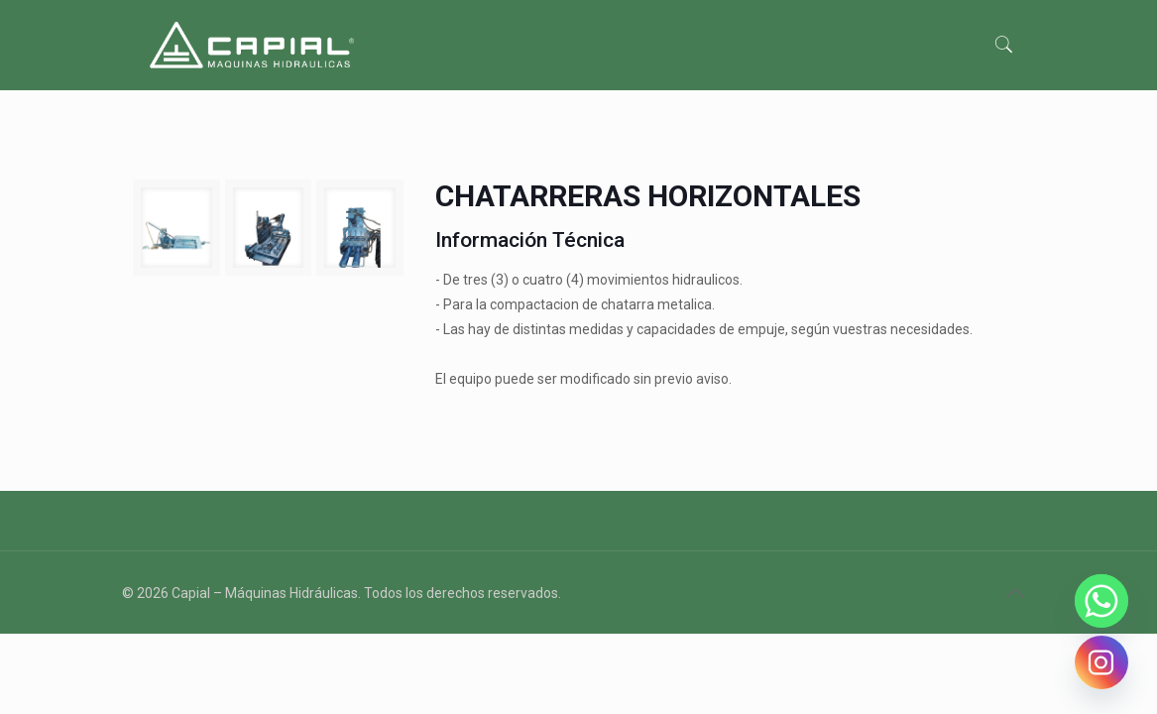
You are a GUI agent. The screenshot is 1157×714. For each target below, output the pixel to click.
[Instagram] (1101, 662)
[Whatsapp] (1101, 601)
